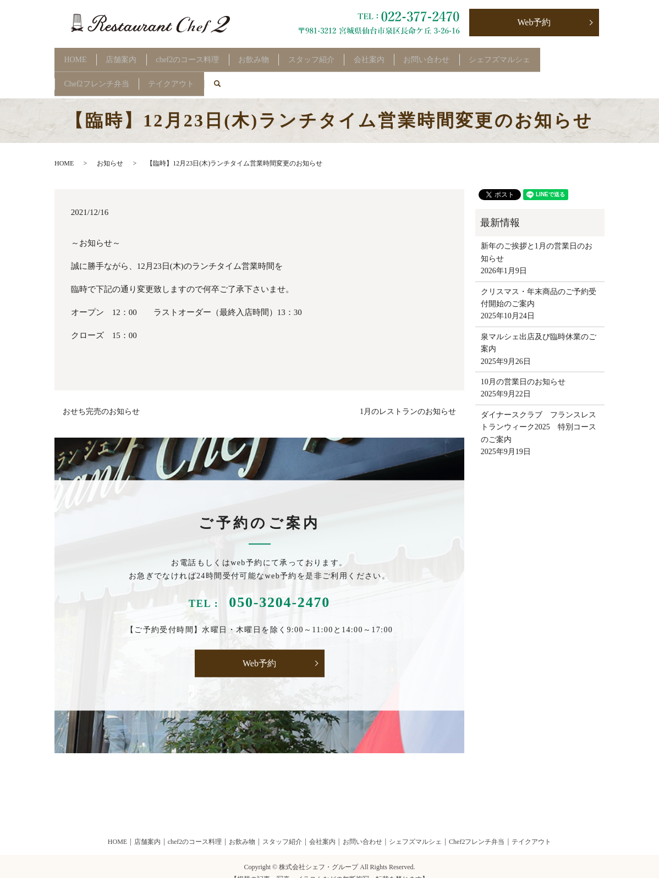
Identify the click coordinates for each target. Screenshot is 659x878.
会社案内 (407, 56)
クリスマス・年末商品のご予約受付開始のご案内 (538, 283)
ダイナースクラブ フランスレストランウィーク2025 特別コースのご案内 (538, 412)
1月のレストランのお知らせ (408, 398)
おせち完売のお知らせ (101, 398)
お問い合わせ (472, 56)
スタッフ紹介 (343, 56)
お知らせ (110, 149)
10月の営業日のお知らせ (523, 368)
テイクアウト (182, 73)
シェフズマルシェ (552, 56)
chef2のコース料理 (205, 56)
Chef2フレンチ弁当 (100, 73)
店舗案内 (132, 56)
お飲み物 (278, 56)
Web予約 (534, 22)
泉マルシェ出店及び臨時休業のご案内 (538, 328)
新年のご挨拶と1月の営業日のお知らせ (536, 238)
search (237, 73)
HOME (79, 56)
